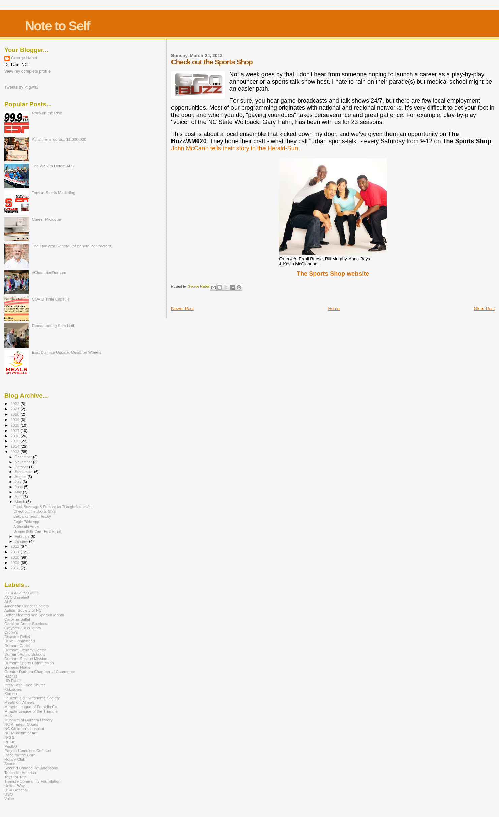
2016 (15, 436)
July (19, 482)
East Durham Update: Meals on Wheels (66, 352)
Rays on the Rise (47, 113)
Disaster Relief (17, 636)
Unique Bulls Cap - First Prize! (37, 531)
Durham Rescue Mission (26, 658)
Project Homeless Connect (27, 750)
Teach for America (20, 772)
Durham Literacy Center (25, 650)
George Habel (24, 58)
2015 (15, 441)
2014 (15, 446)
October (22, 467)
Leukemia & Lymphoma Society (32, 698)
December (24, 457)
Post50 (10, 746)
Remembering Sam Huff (53, 325)
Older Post (484, 308)
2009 (15, 562)
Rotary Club (14, 759)
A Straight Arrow (26, 526)
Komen (10, 693)
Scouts (10, 763)
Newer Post (182, 308)
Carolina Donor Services (25, 623)
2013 (15, 451)
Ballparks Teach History (32, 516)
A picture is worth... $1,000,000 (59, 139)
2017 (15, 430)
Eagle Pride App (26, 522)
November (24, 462)
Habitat (10, 676)
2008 (15, 568)
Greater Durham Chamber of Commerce (39, 671)
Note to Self (57, 26)
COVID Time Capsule (51, 299)
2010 (15, 557)
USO (8, 794)
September (24, 472)
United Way (14, 785)
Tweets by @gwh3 (21, 87)
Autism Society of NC (23, 610)
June (19, 487)
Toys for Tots (15, 777)
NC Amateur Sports (21, 724)
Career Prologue (46, 219)
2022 (15, 403)
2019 (15, 419)
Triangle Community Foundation (32, 781)
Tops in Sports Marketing (53, 192)
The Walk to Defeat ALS (53, 166)
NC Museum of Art (20, 733)
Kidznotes (13, 689)
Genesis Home (17, 667)
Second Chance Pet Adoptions (31, 768)
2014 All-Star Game (21, 593)
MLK (8, 715)
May (19, 492)
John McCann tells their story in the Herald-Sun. (235, 148)
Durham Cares (17, 645)
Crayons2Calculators (22, 628)
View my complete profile (27, 71)
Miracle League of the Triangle (31, 711)
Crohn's (11, 632)
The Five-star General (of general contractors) (72, 246)
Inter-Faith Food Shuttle (25, 685)
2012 (15, 546)
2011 (15, 551)
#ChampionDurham (49, 272)
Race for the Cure (20, 755)
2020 (15, 414)
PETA (9, 742)
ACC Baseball (16, 597)
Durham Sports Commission (29, 663)
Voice (9, 798)
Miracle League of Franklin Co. (31, 706)
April (19, 497)
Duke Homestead (19, 641)
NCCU (10, 737)
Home (334, 308)
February (23, 536)
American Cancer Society (26, 606)
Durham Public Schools (24, 654)
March (20, 502)
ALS (8, 601)
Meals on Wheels (19, 702)
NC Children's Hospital (24, 728)
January (22, 541)
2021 (15, 409)
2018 (15, 425)
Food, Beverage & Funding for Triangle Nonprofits (52, 507)
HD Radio (13, 680)
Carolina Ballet (17, 619)
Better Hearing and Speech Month (34, 614)
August (21, 477)
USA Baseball (16, 790)
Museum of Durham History (28, 720)
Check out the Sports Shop (34, 511)
